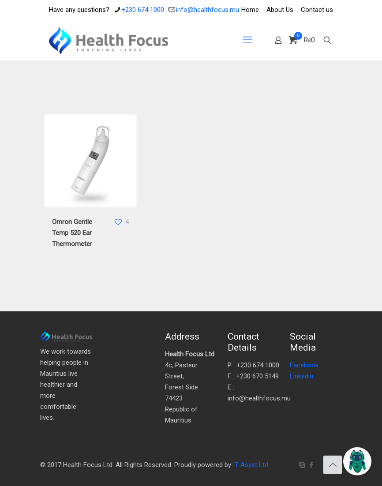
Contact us (317, 10)
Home (250, 10)
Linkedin (301, 376)
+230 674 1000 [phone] (142, 10)
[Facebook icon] (311, 465)
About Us (279, 10)
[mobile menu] (247, 40)
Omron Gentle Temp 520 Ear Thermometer (72, 233)
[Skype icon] (302, 465)
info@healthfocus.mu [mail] (207, 10)
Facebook (304, 365)
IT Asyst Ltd (250, 465)
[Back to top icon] (332, 465)
